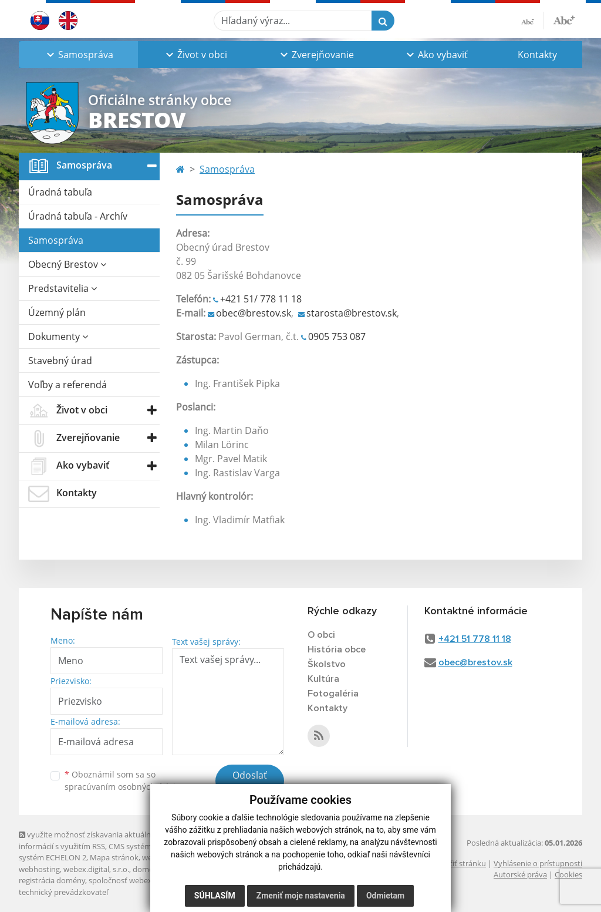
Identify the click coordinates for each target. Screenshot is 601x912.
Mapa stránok (114, 857)
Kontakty (537, 54)
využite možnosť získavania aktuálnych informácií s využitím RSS (91, 840)
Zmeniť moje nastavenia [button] (300, 895)
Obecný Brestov (67, 264)
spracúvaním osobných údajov (124, 786)
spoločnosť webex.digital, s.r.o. (142, 880)
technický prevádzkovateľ (63, 892)
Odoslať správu (249, 782)
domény (147, 869)
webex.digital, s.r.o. (96, 869)
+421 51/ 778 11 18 (261, 298)
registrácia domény (52, 880)
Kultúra (323, 679)
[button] (78, 54)
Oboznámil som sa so (124, 780)
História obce (337, 649)
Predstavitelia (62, 288)
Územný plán (57, 312)
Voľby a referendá (67, 384)
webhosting (39, 869)
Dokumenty (58, 336)
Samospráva (55, 240)
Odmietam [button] (385, 895)
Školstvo (327, 664)
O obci (321, 635)
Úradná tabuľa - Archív (77, 216)
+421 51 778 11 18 (474, 639)
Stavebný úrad (60, 360)
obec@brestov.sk (253, 313)
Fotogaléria (333, 693)
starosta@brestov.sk (351, 313)
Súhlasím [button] (214, 895)
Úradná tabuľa (60, 192)
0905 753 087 (337, 336)
